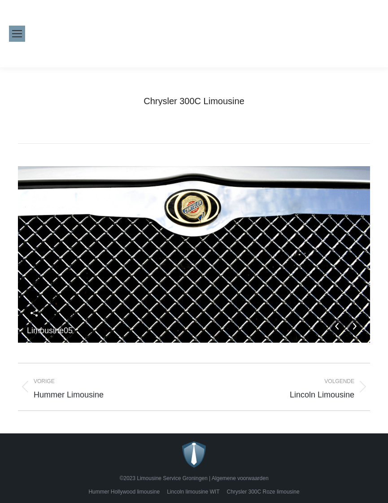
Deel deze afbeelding (34, 313)
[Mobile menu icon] (17, 34)
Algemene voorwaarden (240, 478)
